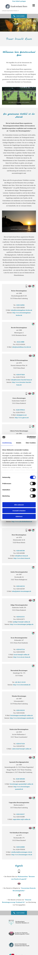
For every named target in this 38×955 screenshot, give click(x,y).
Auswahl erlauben (18, 510)
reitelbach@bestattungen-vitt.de (21, 852)
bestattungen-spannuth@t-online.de (21, 784)
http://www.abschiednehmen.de (22, 521)
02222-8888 (20, 342)
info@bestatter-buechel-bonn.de (21, 380)
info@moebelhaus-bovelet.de (21, 347)
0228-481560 (21, 550)
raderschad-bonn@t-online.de (21, 749)
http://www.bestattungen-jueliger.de (21, 624)
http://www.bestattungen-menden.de (22, 718)
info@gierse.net (22, 415)
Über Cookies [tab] (31, 443)
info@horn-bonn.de (21, 556)
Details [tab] (18, 443)
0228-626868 (21, 847)
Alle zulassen (19, 505)
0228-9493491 (20, 779)
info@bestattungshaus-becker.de (21, 310)
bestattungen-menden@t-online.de (21, 715)
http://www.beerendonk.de (21, 684)
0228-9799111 (20, 410)
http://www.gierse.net (22, 417)
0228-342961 (21, 305)
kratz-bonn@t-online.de (21, 654)
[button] (19, 913)
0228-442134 (21, 586)
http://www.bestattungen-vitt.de (21, 854)
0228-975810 (21, 374)
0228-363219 (21, 710)
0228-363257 (21, 814)
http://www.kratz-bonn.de (21, 657)
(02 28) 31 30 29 (20, 682)
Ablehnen (19, 516)
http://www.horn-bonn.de (22, 558)
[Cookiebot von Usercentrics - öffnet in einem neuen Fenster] (27, 437)
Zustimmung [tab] (7, 443)
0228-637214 (21, 649)
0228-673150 (21, 743)
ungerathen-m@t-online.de (21, 819)
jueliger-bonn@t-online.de (21, 622)
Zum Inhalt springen (19, 1)
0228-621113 (21, 617)
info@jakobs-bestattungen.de (21, 591)
